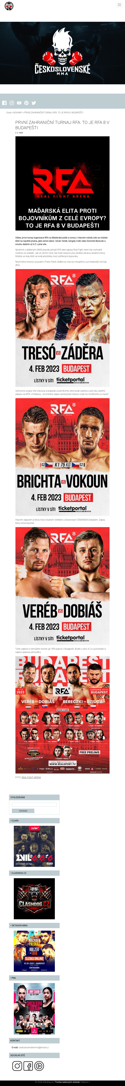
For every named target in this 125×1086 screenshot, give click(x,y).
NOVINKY (17, 112)
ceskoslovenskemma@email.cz (34, 1047)
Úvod (8, 112)
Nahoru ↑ (85, 1082)
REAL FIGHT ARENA (31, 777)
